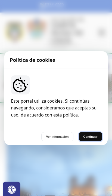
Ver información (57, 136)
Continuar (90, 136)
